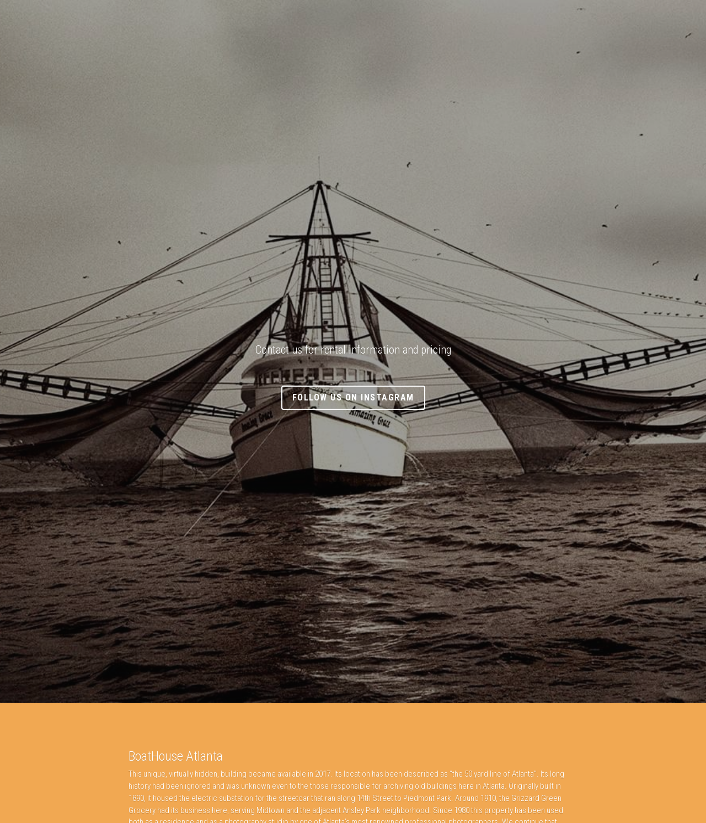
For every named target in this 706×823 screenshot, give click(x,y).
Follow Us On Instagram (353, 397)
